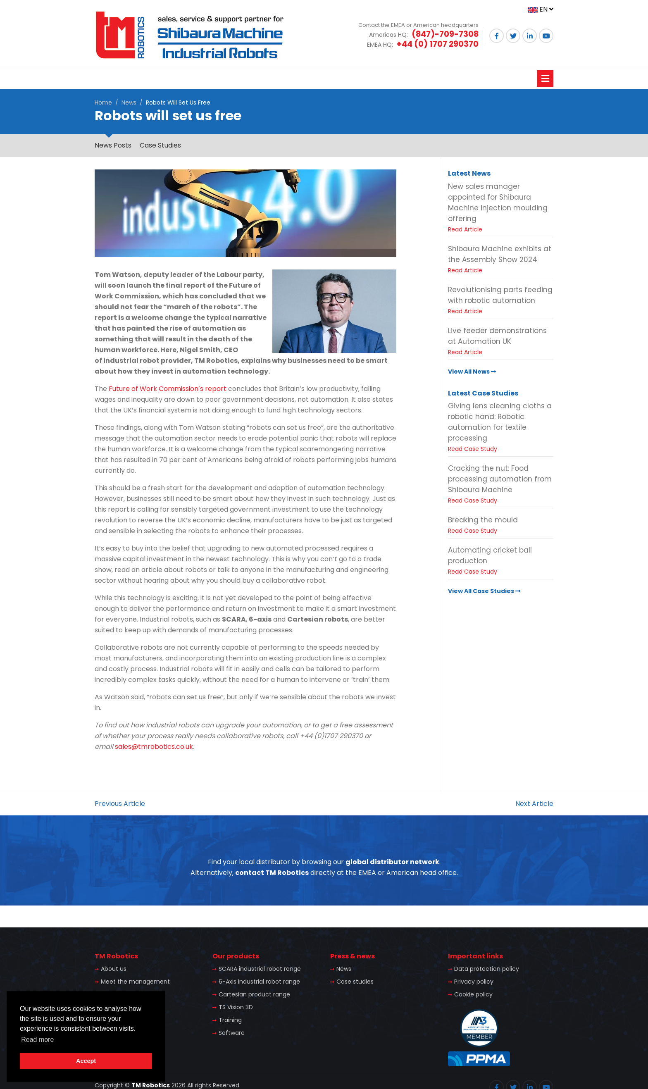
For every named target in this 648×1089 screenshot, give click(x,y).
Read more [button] (37, 1039)
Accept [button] (86, 1061)
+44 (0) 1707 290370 (438, 44)
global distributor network (392, 862)
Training (230, 1020)
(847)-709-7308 (445, 34)
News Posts (113, 145)
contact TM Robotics (272, 872)
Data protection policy (486, 969)
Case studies (355, 981)
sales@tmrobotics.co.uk (154, 746)
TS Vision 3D (236, 1007)
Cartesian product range (254, 994)
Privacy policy (473, 981)
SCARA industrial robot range (260, 969)
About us (113, 969)
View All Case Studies (484, 591)
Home (103, 102)
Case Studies (160, 145)
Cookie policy (473, 994)
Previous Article (120, 803)
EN (540, 9)
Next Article (534, 803)
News (129, 102)
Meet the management (135, 981)
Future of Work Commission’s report (167, 388)
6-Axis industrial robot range (259, 981)
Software (232, 1033)
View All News (472, 371)
